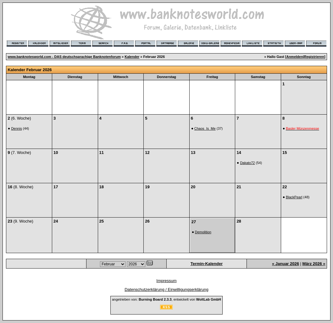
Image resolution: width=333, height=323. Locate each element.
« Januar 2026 (285, 263)
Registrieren (314, 57)
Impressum (166, 280)
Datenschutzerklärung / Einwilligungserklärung (166, 289)
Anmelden (294, 57)
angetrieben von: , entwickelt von (166, 299)
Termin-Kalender (207, 263)
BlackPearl (294, 197)
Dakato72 (247, 163)
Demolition (203, 232)
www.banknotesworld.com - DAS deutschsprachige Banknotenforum (64, 57)
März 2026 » (313, 263)
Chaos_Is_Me (205, 128)
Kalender (132, 57)
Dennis (16, 128)
